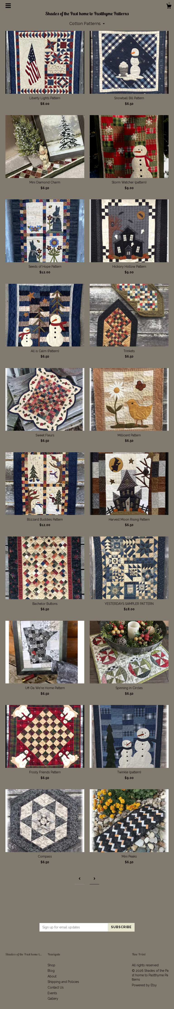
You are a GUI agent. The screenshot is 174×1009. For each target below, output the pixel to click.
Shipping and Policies (63, 982)
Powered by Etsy (144, 985)
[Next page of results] (94, 878)
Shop (51, 965)
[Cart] (168, 6)
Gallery (53, 998)
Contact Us (56, 987)
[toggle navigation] (8, 5)
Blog (51, 970)
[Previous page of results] (79, 878)
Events (52, 993)
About (52, 976)
